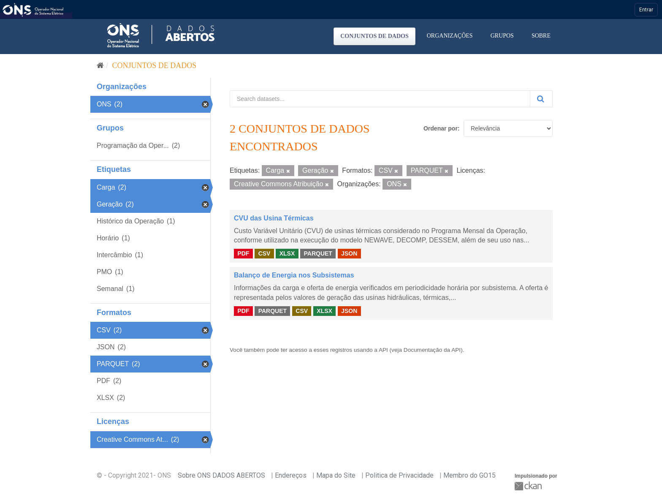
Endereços (291, 475)
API (383, 350)
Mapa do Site (335, 475)
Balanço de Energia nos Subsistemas (294, 275)
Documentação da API (432, 350)
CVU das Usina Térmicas (274, 218)
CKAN (529, 485)
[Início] (100, 65)
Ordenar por (440, 128)
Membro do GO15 (469, 475)
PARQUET (318, 253)
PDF (243, 253)
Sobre (541, 36)
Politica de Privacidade (399, 475)
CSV (264, 253)
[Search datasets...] (380, 98)
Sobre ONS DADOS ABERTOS (221, 475)
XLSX (287, 253)
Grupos (502, 36)
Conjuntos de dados (374, 36)
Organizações (450, 36)
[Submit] (541, 98)
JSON (349, 253)
